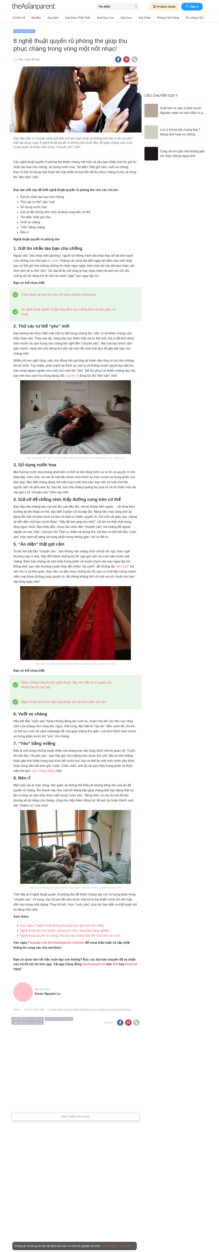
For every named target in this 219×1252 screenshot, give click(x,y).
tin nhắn (53, 258)
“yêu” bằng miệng (43, 768)
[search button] (136, 7)
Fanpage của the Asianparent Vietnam (56, 940)
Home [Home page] (16, 1007)
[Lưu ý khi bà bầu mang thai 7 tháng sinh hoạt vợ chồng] (175, 129)
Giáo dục (118, 17)
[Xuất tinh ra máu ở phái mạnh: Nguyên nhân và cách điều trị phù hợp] (175, 108)
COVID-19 (18, 17)
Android (131, 961)
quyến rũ (72, 373)
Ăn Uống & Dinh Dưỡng (186, 17)
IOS (115, 961)
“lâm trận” (122, 564)
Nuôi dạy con (98, 17)
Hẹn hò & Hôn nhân (24, 28)
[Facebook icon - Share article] (118, 57)
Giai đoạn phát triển (72, 17)
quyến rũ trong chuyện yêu (58, 1016)
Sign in (192, 6)
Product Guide (164, 7)
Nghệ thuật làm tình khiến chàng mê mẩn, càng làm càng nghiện (64, 928)
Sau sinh (49, 17)
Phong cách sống (156, 17)
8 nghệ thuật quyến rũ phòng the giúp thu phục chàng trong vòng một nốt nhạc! (90, 1007)
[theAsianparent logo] (33, 7)
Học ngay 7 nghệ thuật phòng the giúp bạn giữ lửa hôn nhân (62, 923)
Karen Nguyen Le (47, 991)
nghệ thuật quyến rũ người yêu (27, 1020)
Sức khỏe (134, 17)
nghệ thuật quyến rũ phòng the (27, 1016)
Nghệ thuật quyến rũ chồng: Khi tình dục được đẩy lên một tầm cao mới (70, 933)
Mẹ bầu (34, 17)
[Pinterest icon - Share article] (126, 57)
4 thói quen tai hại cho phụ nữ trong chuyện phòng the (58, 292)
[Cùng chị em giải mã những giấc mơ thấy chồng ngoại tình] (175, 151)
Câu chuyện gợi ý (161, 93)
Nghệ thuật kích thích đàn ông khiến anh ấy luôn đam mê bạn (63, 699)
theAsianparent (94, 961)
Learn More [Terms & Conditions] (108, 1246)
